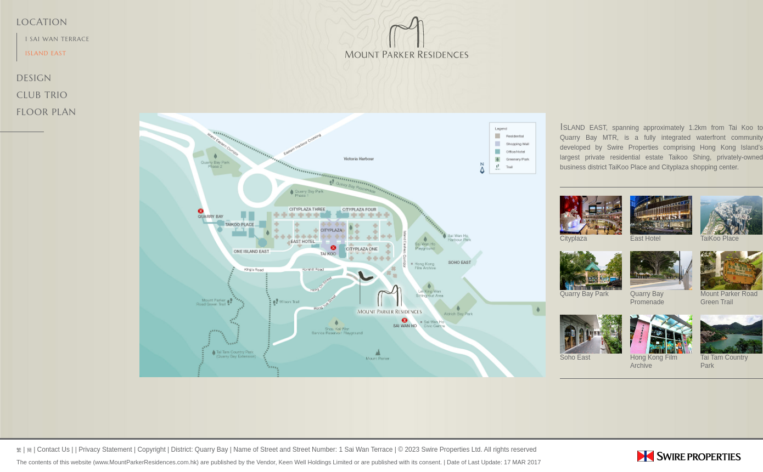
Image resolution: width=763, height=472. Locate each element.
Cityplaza (591, 219)
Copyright (151, 449)
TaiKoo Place (731, 219)
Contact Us (53, 449)
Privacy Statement (105, 449)
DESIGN (34, 78)
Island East (45, 53)
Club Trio (42, 95)
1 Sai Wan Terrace (57, 39)
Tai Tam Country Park (731, 342)
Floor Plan (46, 112)
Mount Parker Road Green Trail (731, 278)
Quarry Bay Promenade (661, 278)
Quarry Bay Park (591, 274)
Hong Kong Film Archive (661, 342)
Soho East (591, 338)
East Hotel (661, 219)
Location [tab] (42, 22)
